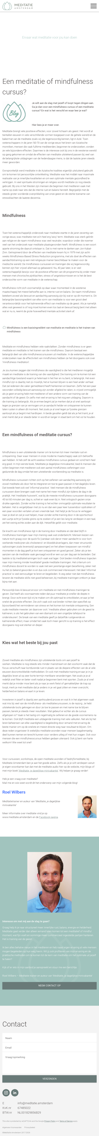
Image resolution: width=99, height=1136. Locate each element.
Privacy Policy (50, 1121)
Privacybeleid (29, 1127)
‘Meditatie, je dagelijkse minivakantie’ (38, 770)
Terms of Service (66, 1121)
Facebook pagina (48, 817)
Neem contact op (49, 985)
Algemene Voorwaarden (12, 1127)
